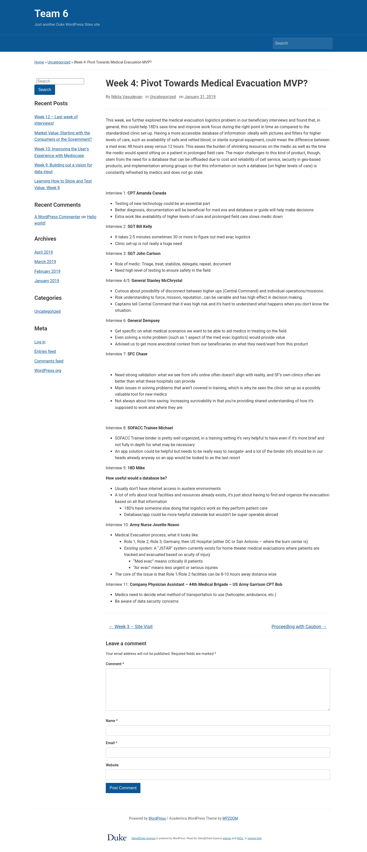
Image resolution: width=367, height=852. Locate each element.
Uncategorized (58, 62)
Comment (115, 664)
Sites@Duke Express (144, 846)
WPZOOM (230, 826)
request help (254, 846)
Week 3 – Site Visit (131, 626)
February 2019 (47, 271)
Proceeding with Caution (299, 626)
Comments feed (48, 361)
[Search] (297, 43)
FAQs (240, 846)
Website (112, 773)
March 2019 (45, 261)
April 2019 (43, 252)
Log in (39, 342)
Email (111, 751)
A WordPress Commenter (57, 216)
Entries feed (45, 351)
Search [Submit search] (326, 43)
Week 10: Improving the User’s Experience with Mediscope (61, 152)
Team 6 (51, 14)
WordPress (157, 826)
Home (39, 62)
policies (226, 846)
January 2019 (46, 280)
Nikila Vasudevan (126, 96)
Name (112, 729)
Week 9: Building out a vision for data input (63, 168)
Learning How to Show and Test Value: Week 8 (63, 184)
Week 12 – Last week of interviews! (56, 120)
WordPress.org (47, 370)
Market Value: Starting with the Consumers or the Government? (63, 136)
